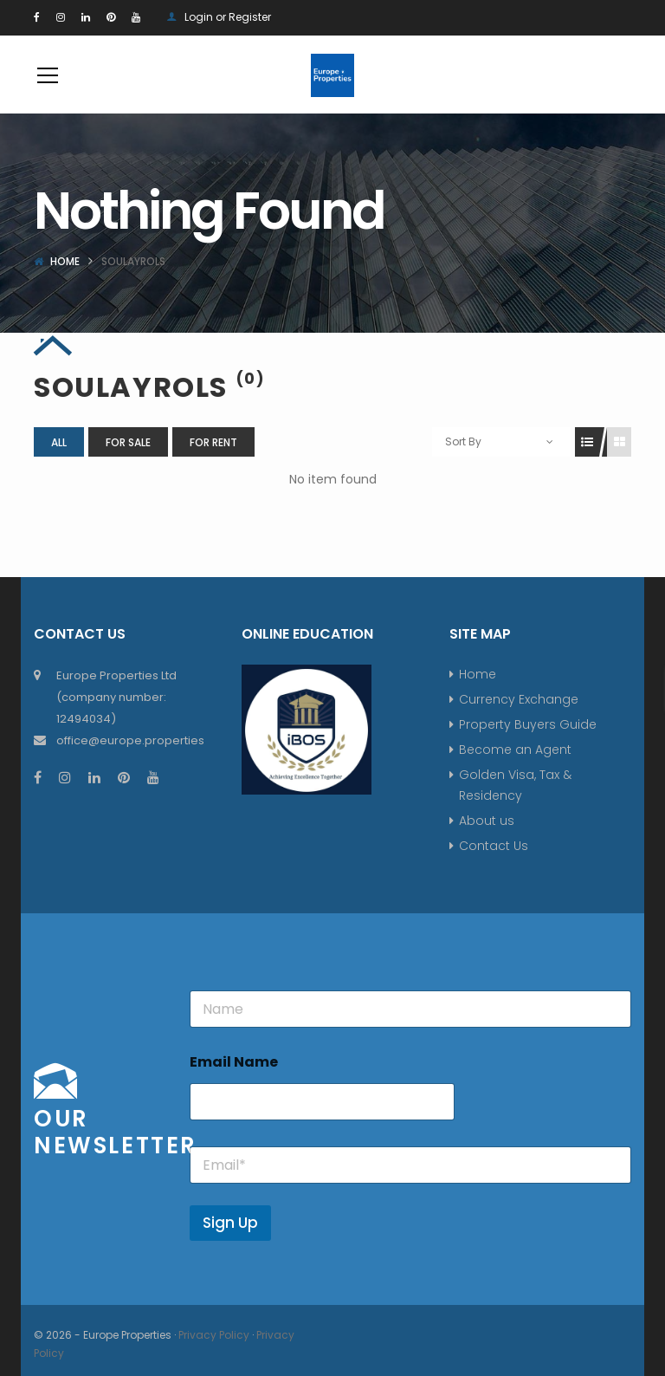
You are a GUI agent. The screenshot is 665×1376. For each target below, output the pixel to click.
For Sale (128, 442)
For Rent (213, 442)
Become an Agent (515, 749)
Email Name (234, 1062)
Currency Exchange (518, 699)
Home (65, 261)
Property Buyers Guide (528, 724)
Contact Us (493, 845)
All (59, 442)
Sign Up (230, 1222)
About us (486, 820)
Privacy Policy (213, 1334)
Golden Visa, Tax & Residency (515, 785)
